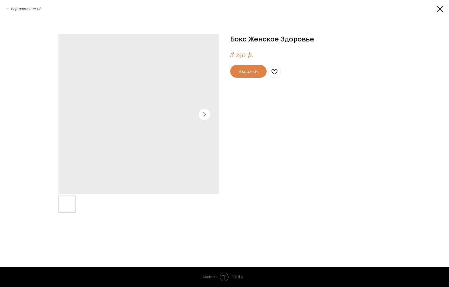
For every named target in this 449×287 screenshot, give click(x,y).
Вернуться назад (26, 8)
